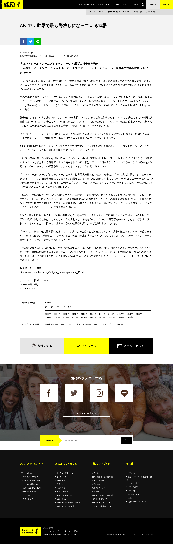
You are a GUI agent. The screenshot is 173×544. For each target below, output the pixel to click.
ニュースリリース (100, 12)
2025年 (48, 314)
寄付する (166, 4)
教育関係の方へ (133, 494)
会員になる (61, 484)
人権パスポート (98, 484)
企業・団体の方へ (134, 491)
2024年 (57, 314)
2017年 (120, 314)
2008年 (102, 317)
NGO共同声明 (100, 324)
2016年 (130, 314)
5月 (69, 307)
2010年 (84, 317)
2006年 (120, 317)
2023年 (66, 314)
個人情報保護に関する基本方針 (115, 534)
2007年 (111, 317)
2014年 (48, 317)
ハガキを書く (62, 488)
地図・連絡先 (28, 499)
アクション (89, 346)
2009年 (93, 317)
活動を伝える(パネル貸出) (66, 506)
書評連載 (95, 491)
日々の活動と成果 (30, 491)
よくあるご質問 (133, 483)
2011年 (75, 317)
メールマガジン (134, 346)
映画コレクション (98, 488)
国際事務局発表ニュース (116, 12)
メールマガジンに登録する (86, 413)
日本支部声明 (74, 324)
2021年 (84, 314)
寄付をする (44, 346)
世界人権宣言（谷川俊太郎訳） (104, 477)
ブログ (111, 324)
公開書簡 (87, 324)
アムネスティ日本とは (29, 484)
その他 (120, 324)
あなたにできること (105, 4)
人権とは (95, 473)
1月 (46, 307)
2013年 (57, 317)
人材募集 (26, 495)
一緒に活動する (62, 491)
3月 (58, 307)
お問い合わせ (132, 473)
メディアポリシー (147, 534)
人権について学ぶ (122, 4)
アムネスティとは (28, 473)
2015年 (139, 314)
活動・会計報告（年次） (32, 488)
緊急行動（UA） (63, 499)
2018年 (111, 314)
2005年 (130, 317)
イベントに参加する (64, 495)
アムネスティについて (86, 4)
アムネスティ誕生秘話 (31, 480)
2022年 (75, 314)
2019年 (102, 314)
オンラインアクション (65, 473)
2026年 (48, 303)
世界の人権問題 (98, 480)
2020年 (93, 314)
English (130, 498)
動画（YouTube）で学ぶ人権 (103, 495)
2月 (52, 307)
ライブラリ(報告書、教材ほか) (103, 506)
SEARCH (49, 441)
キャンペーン (62, 477)
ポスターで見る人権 (99, 499)
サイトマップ (133, 534)
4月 (63, 307)
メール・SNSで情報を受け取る (68, 503)
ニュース (135, 4)
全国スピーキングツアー (101, 503)
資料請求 (153, 4)
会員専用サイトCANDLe (136, 502)
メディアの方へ (133, 487)
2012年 (66, 317)
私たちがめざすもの (30, 477)
